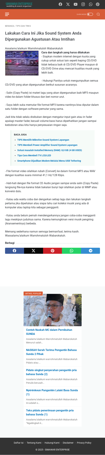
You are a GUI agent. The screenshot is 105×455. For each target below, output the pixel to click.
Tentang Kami (34, 442)
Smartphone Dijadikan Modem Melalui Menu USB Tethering (49, 160)
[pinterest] (52, 251)
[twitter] (68, 4)
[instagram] (83, 4)
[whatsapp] (90, 4)
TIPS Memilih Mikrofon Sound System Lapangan (43, 139)
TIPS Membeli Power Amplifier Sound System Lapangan (47, 145)
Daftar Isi (18, 442)
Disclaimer (68, 442)
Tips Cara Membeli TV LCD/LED (34, 155)
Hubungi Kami (52, 442)
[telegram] (90, 251)
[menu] (9, 14)
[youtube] (75, 4)
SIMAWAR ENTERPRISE (57, 449)
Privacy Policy (84, 442)
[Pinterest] (97, 4)
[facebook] (60, 4)
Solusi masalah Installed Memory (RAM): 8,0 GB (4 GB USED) (49, 150)
